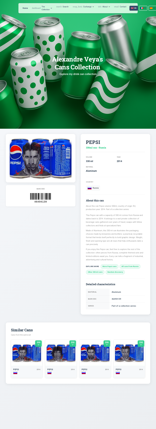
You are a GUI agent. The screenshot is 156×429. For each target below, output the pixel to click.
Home (25, 8)
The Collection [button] (42, 8)
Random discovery (115, 272)
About (104, 7)
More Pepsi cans (110, 266)
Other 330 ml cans (95, 272)
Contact (120, 7)
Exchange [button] (83, 7)
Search (62, 7)
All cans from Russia (129, 266)
